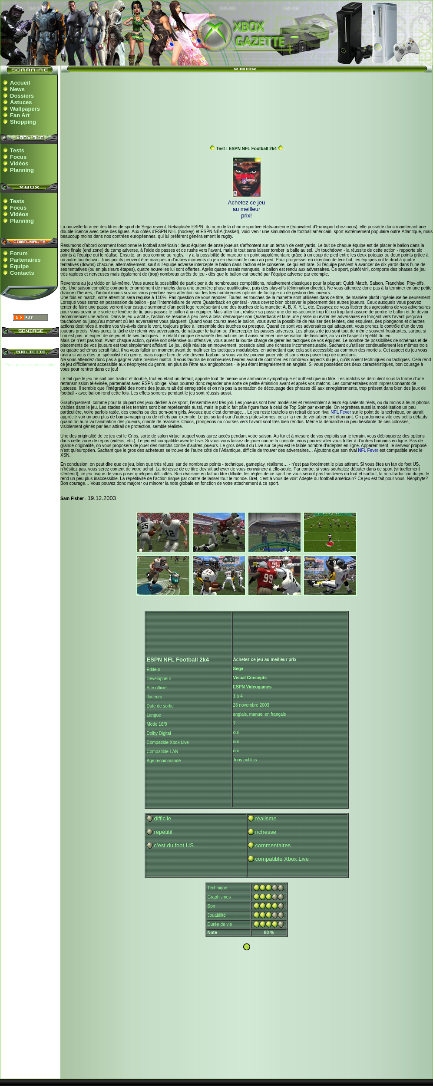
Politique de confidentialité (30, 364)
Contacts (22, 273)
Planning (22, 170)
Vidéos (19, 163)
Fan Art (20, 115)
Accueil (20, 82)
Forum (18, 253)
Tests (17, 150)
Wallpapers (25, 108)
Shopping (23, 121)
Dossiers (22, 95)
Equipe (19, 266)
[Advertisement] (246, 104)
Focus (18, 157)
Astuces (21, 102)
